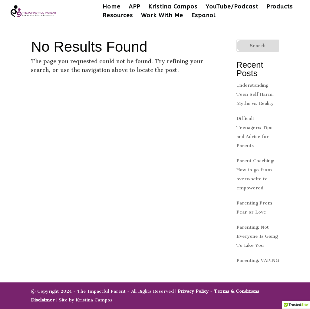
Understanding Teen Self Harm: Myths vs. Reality (255, 94)
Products (279, 7)
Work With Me (162, 16)
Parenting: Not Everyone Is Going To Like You (257, 236)
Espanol (203, 16)
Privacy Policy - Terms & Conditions (218, 291)
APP (134, 7)
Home (111, 7)
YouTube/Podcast (232, 7)
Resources (118, 16)
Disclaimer (43, 300)
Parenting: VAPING (257, 260)
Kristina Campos (172, 7)
